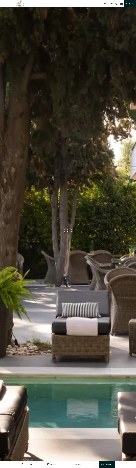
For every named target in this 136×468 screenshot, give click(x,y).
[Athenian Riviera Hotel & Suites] (20, 3)
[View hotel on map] (112, 3)
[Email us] (121, 3)
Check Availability (107, 464)
